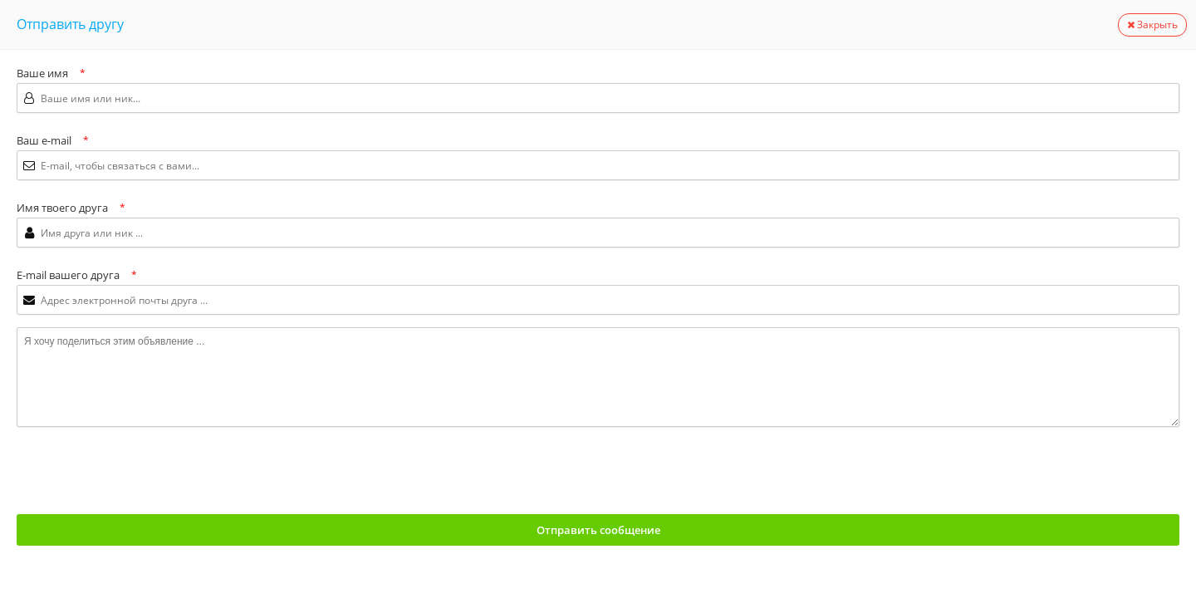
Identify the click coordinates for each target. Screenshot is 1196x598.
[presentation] (143, 471)
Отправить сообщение (598, 529)
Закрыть (1152, 24)
